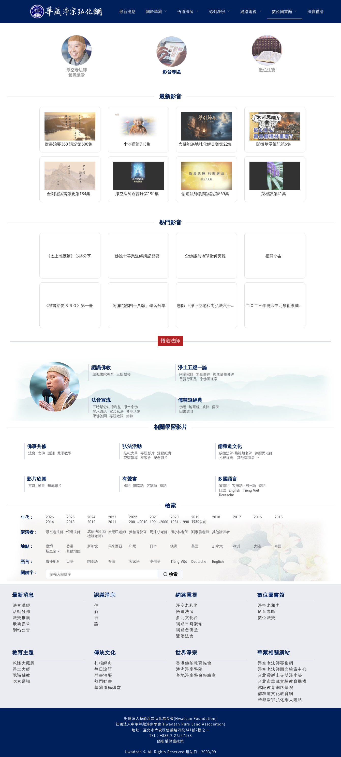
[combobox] (114, 574)
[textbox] (102, 574)
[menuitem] (127, 11)
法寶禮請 (315, 11)
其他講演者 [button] (248, 458)
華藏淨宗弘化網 (67, 12)
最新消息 (127, 11)
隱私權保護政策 (170, 741)
